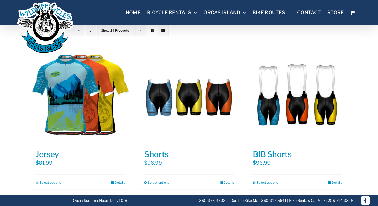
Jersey (47, 154)
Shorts (156, 154)
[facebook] (365, 200)
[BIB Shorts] (297, 95)
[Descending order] (91, 30)
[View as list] (163, 30)
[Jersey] (80, 95)
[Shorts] (189, 95)
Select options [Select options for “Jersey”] (50, 183)
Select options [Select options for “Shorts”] (158, 183)
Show (115, 30)
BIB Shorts (272, 154)
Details (120, 183)
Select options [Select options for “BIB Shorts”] (267, 183)
